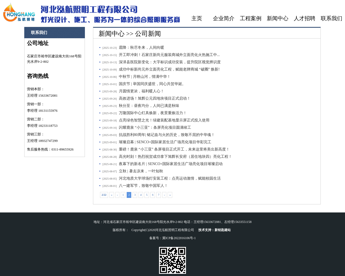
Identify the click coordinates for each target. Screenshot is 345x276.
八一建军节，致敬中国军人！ (143, 186)
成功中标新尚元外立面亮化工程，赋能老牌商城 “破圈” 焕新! (169, 69)
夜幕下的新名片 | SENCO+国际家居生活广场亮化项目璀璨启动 (171, 164)
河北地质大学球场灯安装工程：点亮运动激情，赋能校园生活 (170, 178)
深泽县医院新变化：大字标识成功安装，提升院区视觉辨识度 (170, 62)
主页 (196, 18)
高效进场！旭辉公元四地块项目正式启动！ (155, 98)
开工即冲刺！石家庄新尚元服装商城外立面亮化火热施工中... (169, 55)
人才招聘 (304, 18)
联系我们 (331, 18)
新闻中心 (277, 18)
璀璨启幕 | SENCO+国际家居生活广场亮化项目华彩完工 (165, 142)
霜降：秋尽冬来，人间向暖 (141, 48)
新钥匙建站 (223, 230)
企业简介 (223, 18)
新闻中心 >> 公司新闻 (130, 33)
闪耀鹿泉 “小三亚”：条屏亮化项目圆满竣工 (155, 127)
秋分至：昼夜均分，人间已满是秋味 (149, 106)
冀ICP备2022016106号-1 (179, 238)
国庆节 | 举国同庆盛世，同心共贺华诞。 (152, 84)
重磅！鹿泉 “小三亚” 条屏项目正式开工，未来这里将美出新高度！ (174, 149)
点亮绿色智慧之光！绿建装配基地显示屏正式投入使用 (164, 120)
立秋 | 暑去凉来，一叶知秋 (141, 171)
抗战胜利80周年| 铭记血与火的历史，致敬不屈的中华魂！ (167, 135)
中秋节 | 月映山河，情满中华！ (145, 77)
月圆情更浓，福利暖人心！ (141, 91)
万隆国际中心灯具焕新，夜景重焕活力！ (153, 113)
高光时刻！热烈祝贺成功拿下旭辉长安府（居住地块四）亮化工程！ (175, 157)
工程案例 (250, 18)
